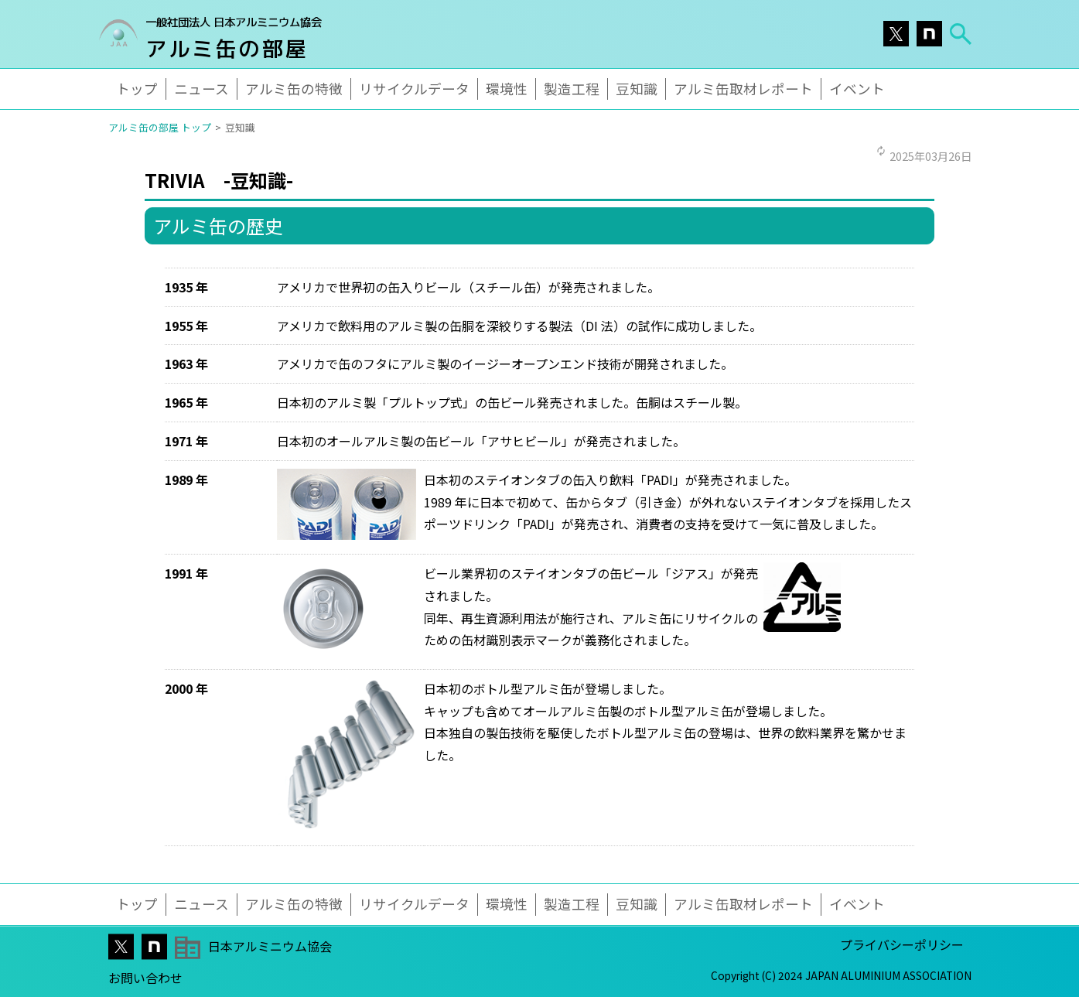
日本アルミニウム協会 (270, 946)
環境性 (507, 88)
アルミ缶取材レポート (743, 88)
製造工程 (571, 88)
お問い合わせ (145, 977)
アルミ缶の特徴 (294, 88)
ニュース (201, 88)
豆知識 (636, 88)
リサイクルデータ (414, 88)
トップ (137, 88)
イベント (857, 88)
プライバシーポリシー (902, 944)
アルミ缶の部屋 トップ (159, 127)
